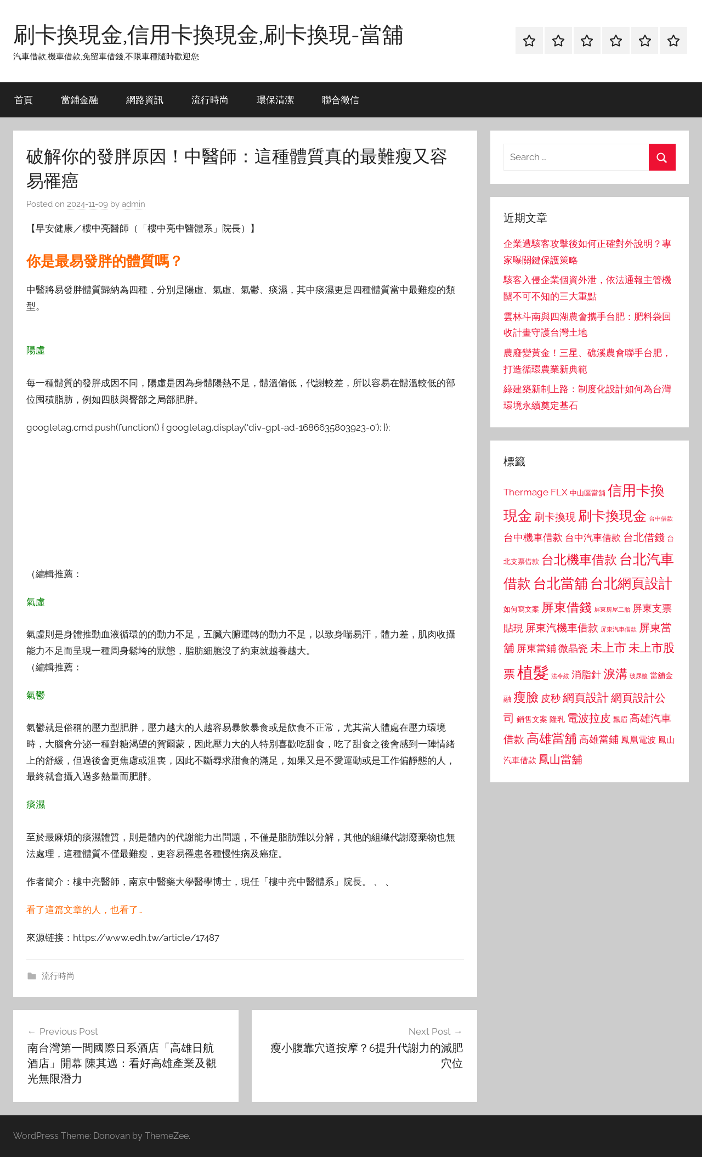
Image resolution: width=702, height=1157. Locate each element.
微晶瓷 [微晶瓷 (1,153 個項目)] (573, 648)
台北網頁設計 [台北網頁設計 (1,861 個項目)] (631, 583)
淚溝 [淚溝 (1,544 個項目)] (615, 674)
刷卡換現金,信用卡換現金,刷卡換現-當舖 (208, 34)
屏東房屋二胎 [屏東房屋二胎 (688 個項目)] (612, 609)
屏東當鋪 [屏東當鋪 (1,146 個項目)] (536, 648)
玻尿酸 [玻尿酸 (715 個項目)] (639, 676)
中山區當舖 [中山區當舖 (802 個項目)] (587, 493)
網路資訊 (144, 99)
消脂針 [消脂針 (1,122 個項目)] (586, 674)
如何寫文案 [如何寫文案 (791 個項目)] (521, 609)
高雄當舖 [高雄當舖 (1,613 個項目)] (551, 738)
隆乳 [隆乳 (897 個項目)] (557, 719)
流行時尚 (210, 99)
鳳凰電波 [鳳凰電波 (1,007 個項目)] (638, 740)
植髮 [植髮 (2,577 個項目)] (533, 672)
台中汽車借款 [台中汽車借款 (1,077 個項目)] (593, 537)
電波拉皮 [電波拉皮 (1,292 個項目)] (589, 718)
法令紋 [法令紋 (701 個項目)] (560, 676)
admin (133, 204)
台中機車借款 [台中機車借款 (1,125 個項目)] (533, 537)
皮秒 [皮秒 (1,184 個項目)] (551, 698)
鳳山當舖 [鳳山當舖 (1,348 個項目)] (560, 759)
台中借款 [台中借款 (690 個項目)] (661, 518)
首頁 (23, 99)
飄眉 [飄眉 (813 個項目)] (620, 719)
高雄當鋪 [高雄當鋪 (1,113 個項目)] (599, 739)
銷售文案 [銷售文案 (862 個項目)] (532, 719)
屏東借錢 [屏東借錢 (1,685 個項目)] (566, 607)
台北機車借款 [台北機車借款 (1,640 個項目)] (579, 559)
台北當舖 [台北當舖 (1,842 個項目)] (560, 583)
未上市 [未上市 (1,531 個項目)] (608, 647)
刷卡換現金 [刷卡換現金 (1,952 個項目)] (612, 515)
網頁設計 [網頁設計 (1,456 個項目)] (586, 697)
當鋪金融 (79, 99)
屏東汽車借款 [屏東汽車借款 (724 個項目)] (619, 629)
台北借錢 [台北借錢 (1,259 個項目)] (644, 537)
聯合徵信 (340, 99)
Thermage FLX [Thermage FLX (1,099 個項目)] (535, 492)
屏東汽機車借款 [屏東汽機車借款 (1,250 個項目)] (561, 628)
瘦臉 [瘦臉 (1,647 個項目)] (526, 697)
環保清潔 (275, 99)
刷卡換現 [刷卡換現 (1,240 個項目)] (555, 517)
